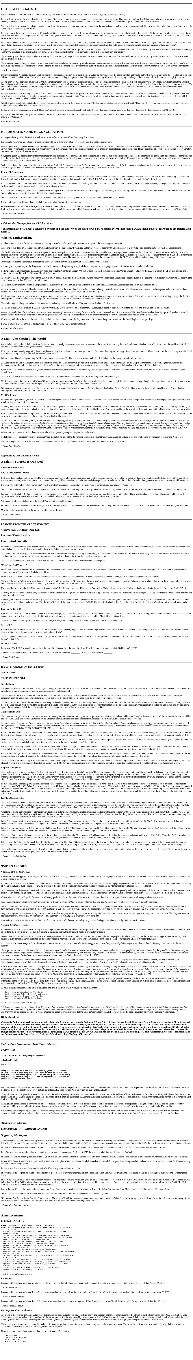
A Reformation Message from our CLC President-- (27, 223)
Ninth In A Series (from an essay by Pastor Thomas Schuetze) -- (29, 1045)
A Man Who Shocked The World (23, 338)
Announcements (12, 1220)
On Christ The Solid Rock (19, 9)
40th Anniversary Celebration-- (15, 1128)
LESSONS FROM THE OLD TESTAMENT (25, 524)
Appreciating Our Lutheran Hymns (20, 455)
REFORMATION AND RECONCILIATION (32, 131)
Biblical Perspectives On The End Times (22, 666)
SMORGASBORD (14, 866)
